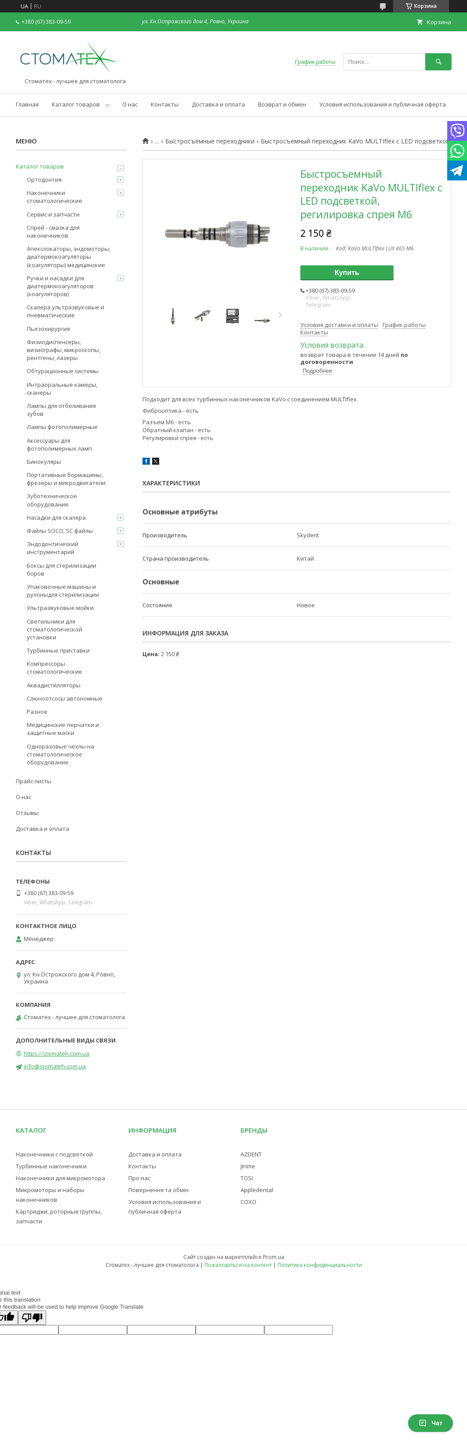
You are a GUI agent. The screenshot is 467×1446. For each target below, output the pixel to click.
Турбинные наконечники (51, 1166)
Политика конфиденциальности (319, 1265)
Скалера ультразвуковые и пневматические (65, 311)
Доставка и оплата (218, 104)
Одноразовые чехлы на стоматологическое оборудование (60, 754)
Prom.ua (273, 1257)
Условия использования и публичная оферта (382, 104)
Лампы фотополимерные (62, 427)
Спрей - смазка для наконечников (53, 231)
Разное (37, 712)
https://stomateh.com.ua (56, 1053)
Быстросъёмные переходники (210, 141)
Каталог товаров (76, 104)
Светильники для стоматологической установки (54, 629)
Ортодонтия (44, 180)
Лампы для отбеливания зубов (61, 410)
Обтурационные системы (63, 371)
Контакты (165, 104)
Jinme (248, 1166)
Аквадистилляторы (53, 685)
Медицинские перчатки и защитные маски (63, 729)
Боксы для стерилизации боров (61, 569)
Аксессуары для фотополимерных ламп (59, 444)
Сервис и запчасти (53, 214)
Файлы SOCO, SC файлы (60, 531)
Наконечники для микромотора (60, 1178)
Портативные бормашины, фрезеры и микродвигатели (66, 479)
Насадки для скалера (56, 517)
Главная (27, 104)
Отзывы (27, 813)
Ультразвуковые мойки (60, 608)
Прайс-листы (33, 781)
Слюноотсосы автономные (64, 698)
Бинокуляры (44, 462)
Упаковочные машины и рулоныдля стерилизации (63, 590)
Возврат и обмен (282, 104)
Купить (347, 272)
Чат (430, 1423)
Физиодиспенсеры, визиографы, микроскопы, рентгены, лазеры (63, 350)
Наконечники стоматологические (54, 197)
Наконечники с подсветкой (54, 1154)
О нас (130, 104)
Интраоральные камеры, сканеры (62, 388)
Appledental (257, 1190)
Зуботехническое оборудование (52, 500)
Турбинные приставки (58, 650)
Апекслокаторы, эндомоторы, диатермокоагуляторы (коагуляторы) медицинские (68, 256)
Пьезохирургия (48, 329)
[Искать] (438, 61)
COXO (248, 1202)
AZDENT (251, 1154)
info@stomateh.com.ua (55, 1066)
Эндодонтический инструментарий (52, 548)
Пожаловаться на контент (238, 1265)
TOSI (247, 1178)
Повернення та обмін (158, 1190)
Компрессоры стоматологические (54, 667)
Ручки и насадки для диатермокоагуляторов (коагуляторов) (60, 286)
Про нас (139, 1178)
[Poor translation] (32, 1317)
